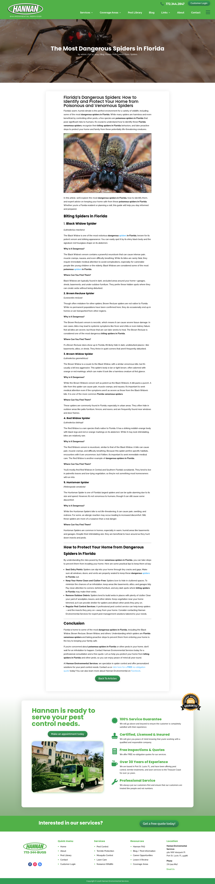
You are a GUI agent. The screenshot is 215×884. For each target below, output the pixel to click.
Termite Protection (105, 851)
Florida (108, 54)
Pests (127, 54)
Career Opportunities (143, 855)
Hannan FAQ (139, 846)
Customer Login (199, 3)
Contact (195, 12)
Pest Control (118, 54)
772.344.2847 (175, 4)
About (180, 12)
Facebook (135, 671)
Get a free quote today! (159, 823)
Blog (151, 12)
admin (83, 54)
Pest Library (135, 12)
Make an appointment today (67, 734)
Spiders (133, 54)
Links (164, 12)
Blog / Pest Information (144, 851)
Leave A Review (140, 860)
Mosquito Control (105, 855)
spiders (122, 235)
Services (85, 12)
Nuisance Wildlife (105, 864)
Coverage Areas (109, 12)
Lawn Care (102, 860)
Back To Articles (107, 678)
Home (63, 846)
